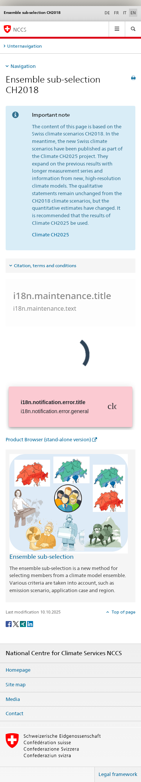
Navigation (23, 66)
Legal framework (118, 774)
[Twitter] (16, 623)
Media (13, 699)
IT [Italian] (124, 12)
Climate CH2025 (50, 235)
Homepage (18, 670)
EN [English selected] (133, 12)
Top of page (123, 612)
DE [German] (107, 12)
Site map (16, 684)
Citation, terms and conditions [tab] (45, 265)
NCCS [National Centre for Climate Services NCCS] (19, 29)
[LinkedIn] (30, 623)
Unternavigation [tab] (24, 46)
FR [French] (116, 12)
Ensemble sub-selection (41, 556)
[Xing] (23, 623)
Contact (14, 713)
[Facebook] (9, 623)
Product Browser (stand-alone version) (48, 439)
